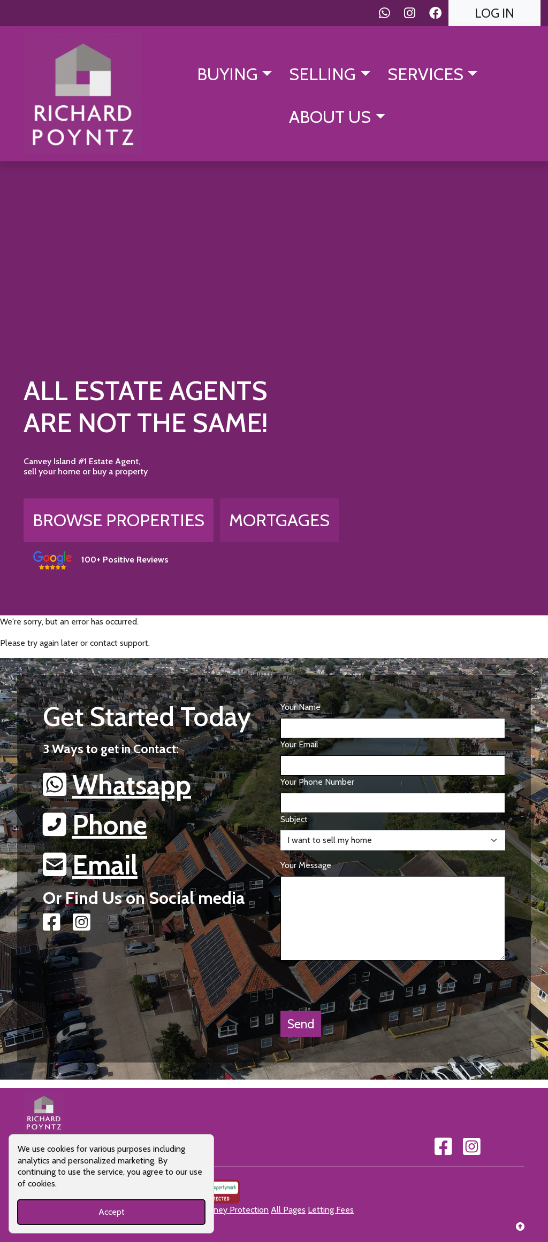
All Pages (288, 1210)
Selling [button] (322, 74)
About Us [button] (330, 116)
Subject (294, 819)
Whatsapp (131, 785)
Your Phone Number (317, 782)
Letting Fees (331, 1210)
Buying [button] (227, 74)
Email (105, 865)
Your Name (300, 707)
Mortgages (279, 520)
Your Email (299, 744)
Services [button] (425, 74)
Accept (111, 1212)
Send (300, 1024)
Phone (109, 825)
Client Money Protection (223, 1210)
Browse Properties (118, 520)
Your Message (305, 865)
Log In (494, 13)
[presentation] (361, 981)
